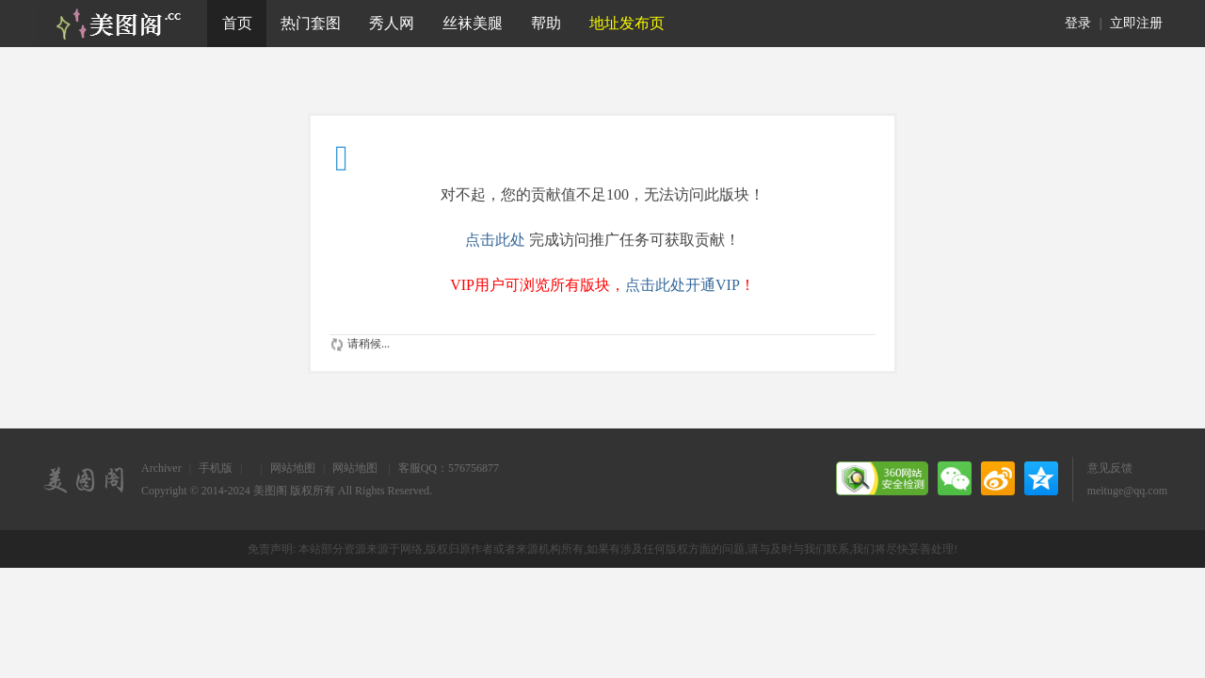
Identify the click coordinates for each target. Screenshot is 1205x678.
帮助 (546, 23)
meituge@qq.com (1127, 490)
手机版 (216, 468)
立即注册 (1136, 23)
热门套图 (311, 23)
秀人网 (391, 23)
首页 (237, 23)
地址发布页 (627, 23)
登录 (1078, 23)
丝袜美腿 (472, 23)
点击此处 (495, 240)
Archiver (161, 468)
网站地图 (292, 468)
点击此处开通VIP (682, 285)
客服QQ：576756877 (448, 468)
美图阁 (270, 490)
